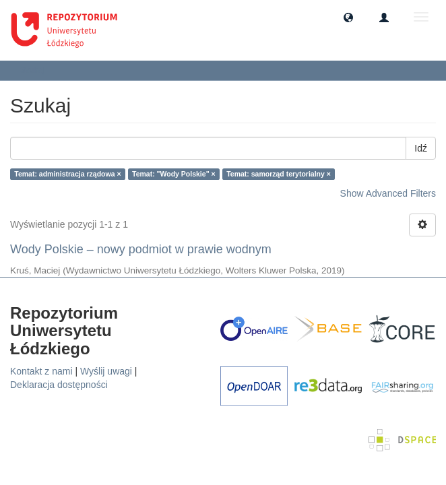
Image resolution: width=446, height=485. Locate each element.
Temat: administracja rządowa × (67, 174)
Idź (420, 148)
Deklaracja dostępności (59, 384)
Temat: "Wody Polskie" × (174, 174)
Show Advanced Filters (388, 193)
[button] (348, 16)
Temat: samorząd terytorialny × (278, 174)
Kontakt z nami (41, 371)
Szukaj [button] (36, 70)
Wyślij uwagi (106, 371)
